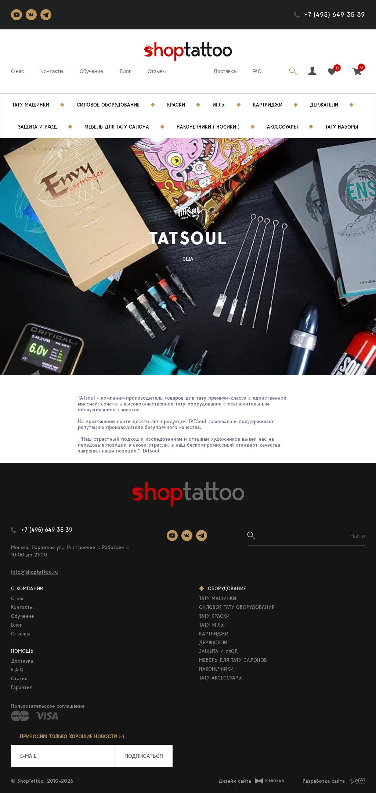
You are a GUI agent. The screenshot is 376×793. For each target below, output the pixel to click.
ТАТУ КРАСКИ (214, 616)
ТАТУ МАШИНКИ (217, 598)
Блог (125, 71)
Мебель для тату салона (116, 127)
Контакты (51, 71)
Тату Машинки (30, 105)
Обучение (91, 71)
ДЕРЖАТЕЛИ (213, 642)
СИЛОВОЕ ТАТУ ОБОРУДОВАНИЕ (236, 607)
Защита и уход (37, 127)
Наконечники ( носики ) (208, 127)
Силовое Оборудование (108, 105)
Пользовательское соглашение (47, 706)
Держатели (324, 105)
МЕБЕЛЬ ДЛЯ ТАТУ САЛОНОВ (233, 660)
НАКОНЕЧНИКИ (216, 669)
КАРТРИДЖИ (213, 634)
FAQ (256, 71)
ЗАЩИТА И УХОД (218, 651)
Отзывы (157, 71)
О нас (17, 71)
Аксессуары (282, 127)
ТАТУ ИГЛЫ (211, 625)
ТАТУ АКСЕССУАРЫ (220, 678)
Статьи (19, 678)
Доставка (225, 71)
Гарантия (21, 687)
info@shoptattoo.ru (34, 572)
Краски (176, 105)
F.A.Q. (18, 670)
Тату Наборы (341, 127)
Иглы (219, 105)
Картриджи (267, 105)
